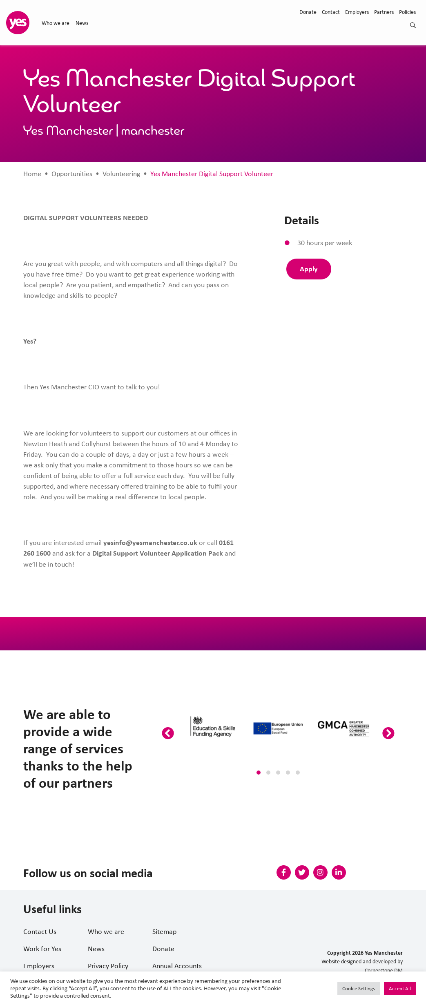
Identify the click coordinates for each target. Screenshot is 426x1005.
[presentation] (168, 733)
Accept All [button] (400, 988)
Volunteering (121, 174)
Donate (308, 12)
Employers (357, 12)
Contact (331, 12)
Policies (407, 12)
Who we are (55, 23)
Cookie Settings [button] (358, 988)
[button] (258, 772)
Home (32, 174)
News (82, 23)
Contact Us (39, 931)
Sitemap (164, 931)
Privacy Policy (108, 966)
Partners (384, 12)
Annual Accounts (177, 966)
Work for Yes (42, 949)
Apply (309, 269)
